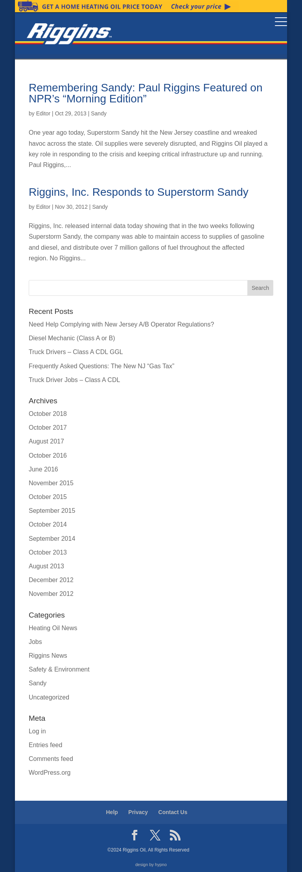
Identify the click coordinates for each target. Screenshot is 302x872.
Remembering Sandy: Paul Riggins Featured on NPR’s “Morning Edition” (146, 93)
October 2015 (48, 497)
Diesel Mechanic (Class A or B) (72, 338)
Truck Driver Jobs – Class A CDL (74, 380)
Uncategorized (49, 697)
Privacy (138, 812)
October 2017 (48, 427)
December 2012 (51, 580)
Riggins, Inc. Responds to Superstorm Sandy (139, 192)
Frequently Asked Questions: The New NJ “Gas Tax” (101, 366)
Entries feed (45, 745)
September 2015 (52, 510)
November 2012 (51, 593)
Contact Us (173, 812)
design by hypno (151, 864)
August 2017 (46, 441)
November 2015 (51, 483)
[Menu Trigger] (281, 21)
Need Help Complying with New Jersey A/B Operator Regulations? (121, 324)
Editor (43, 113)
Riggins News (48, 655)
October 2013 (48, 552)
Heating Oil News (53, 628)
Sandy (99, 113)
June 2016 (43, 469)
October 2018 (48, 413)
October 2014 (48, 524)
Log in (37, 731)
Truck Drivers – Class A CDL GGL (76, 352)
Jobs (35, 641)
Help (112, 812)
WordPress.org (49, 772)
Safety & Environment (59, 669)
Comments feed (51, 758)
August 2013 (46, 566)
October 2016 (48, 455)
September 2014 (52, 538)
